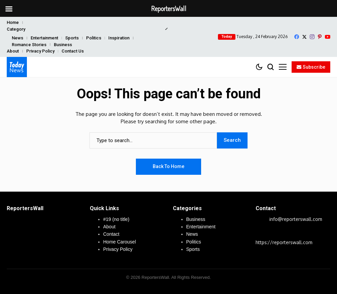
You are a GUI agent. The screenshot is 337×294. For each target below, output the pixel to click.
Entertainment (44, 37)
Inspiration (118, 37)
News (17, 37)
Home (13, 22)
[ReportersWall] (17, 67)
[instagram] (312, 36)
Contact (111, 234)
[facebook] (296, 36)
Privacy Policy (40, 51)
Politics (93, 37)
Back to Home (168, 166)
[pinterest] (320, 36)
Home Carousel (119, 241)
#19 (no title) (116, 219)
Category (16, 29)
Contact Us (73, 51)
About (13, 51)
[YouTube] (327, 37)
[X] (304, 37)
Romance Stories (29, 44)
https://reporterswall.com (284, 242)
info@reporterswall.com (295, 219)
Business (63, 44)
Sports (72, 37)
